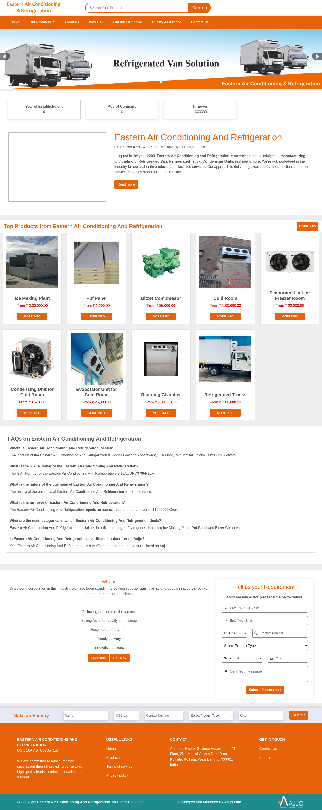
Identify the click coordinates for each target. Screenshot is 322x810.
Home (15, 22)
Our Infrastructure (127, 22)
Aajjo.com (232, 802)
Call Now (120, 658)
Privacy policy (117, 775)
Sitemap (266, 757)
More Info (98, 658)
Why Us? (96, 22)
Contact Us (200, 22)
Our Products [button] (41, 22)
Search (199, 8)
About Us (71, 22)
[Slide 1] (161, 82)
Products (113, 757)
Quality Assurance (166, 22)
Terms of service (119, 766)
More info (307, 226)
